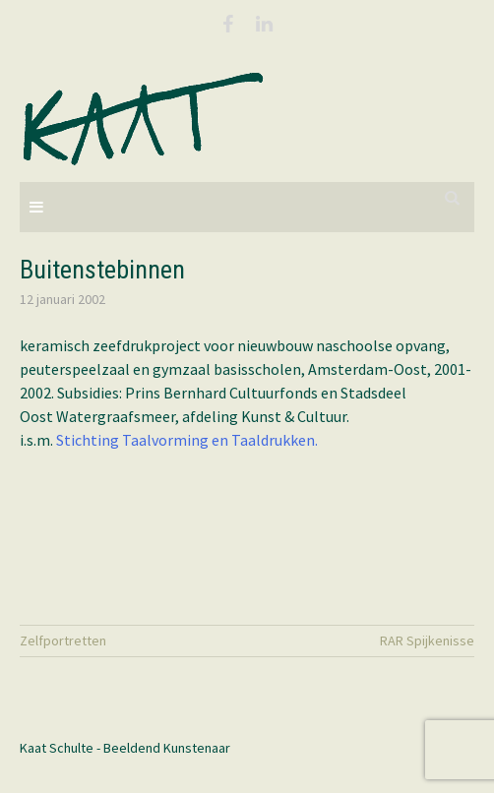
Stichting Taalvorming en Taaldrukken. (187, 440)
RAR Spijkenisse (427, 640)
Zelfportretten (63, 640)
